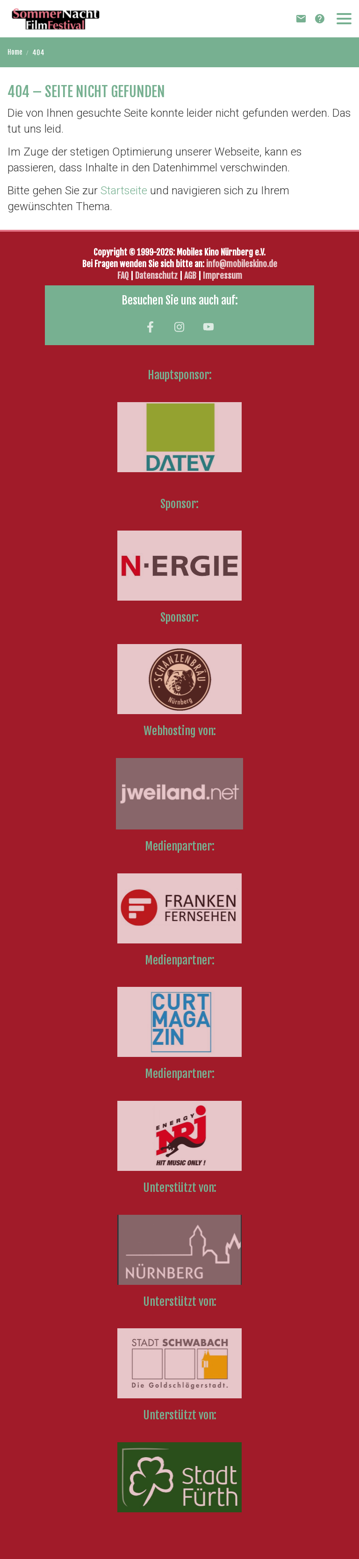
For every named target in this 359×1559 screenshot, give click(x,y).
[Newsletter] (301, 18)
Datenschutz (157, 275)
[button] (344, 18)
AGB (190, 275)
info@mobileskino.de (241, 264)
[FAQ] (319, 18)
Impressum (222, 275)
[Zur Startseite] (55, 18)
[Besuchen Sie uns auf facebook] (150, 327)
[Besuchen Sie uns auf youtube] (208, 327)
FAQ (123, 275)
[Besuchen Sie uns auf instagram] (179, 327)
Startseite (124, 190)
